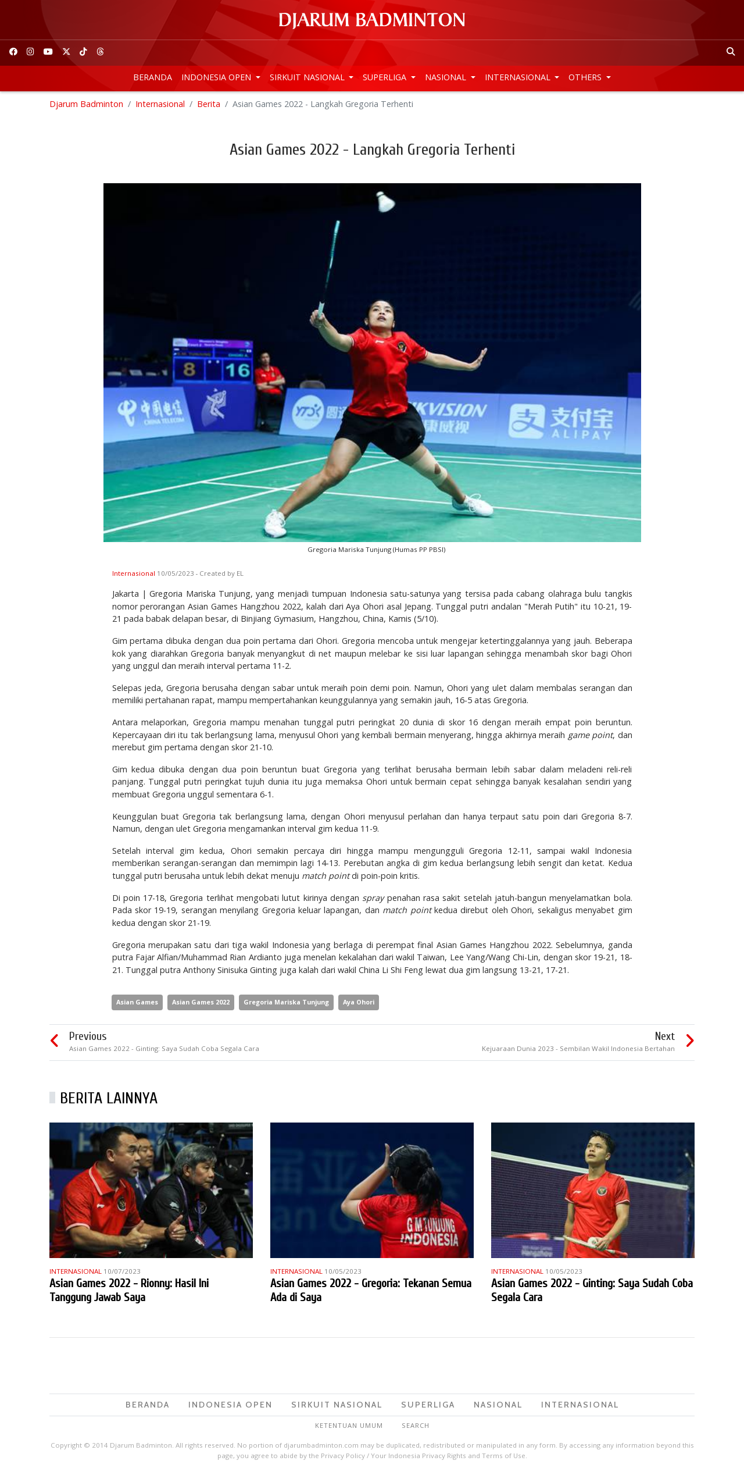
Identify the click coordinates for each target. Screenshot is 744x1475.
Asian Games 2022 (201, 1003)
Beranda (152, 77)
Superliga (386, 77)
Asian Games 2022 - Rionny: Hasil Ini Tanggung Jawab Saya (129, 1291)
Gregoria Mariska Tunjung (286, 1003)
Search (416, 1426)
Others (586, 77)
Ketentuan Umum (349, 1426)
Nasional (446, 77)
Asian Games (137, 1003)
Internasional (519, 77)
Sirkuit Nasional (308, 77)
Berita (208, 104)
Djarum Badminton (86, 104)
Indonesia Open (217, 77)
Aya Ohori (358, 1003)
